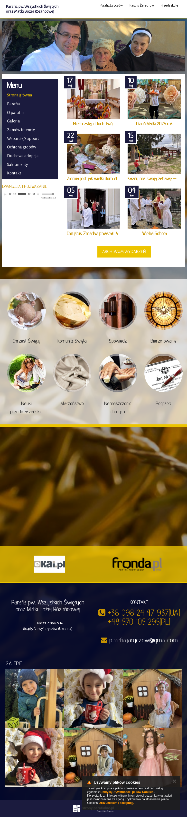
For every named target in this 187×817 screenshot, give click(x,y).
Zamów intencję (21, 130)
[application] (29, 194)
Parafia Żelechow (141, 5)
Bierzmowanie (163, 341)
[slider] (22, 194)
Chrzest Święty (26, 341)
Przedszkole (169, 5)
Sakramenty (17, 165)
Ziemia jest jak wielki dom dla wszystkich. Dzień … (110, 178)
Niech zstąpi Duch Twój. (93, 123)
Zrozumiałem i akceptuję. (116, 803)
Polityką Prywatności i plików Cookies (127, 792)
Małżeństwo (72, 403)
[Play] (5, 194)
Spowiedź (118, 341)
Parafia (13, 104)
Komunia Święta (72, 341)
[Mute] (39, 194)
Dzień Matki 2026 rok (154, 123)
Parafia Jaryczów (111, 5)
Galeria (13, 121)
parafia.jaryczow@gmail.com (143, 640)
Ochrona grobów (21, 147)
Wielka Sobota (154, 233)
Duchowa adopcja (23, 156)
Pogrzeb (163, 403)
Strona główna (19, 95)
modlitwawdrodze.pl (48, 198)
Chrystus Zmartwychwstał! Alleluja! (97, 233)
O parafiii (15, 113)
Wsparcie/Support (23, 139)
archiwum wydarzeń (124, 251)
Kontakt (14, 173)
